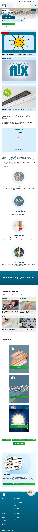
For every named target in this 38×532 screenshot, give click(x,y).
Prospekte (15, 519)
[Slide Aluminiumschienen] (19, 18)
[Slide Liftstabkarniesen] (16, 18)
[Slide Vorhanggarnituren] (22, 18)
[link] (35, 6)
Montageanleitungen (19, 443)
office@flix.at (24, 241)
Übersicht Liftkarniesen (8, 24)
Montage (4, 317)
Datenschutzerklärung (18, 510)
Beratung (4, 298)
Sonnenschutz (6, 14)
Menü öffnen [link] (33, 10)
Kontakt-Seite (6, 439)
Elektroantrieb (10, 159)
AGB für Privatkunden (18, 502)
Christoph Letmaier (10, 530)
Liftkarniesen (12, 157)
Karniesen (5, 10)
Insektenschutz (19, 262)
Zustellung (22, 317)
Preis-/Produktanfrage (18, 439)
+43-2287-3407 (24, 1)
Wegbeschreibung (17, 508)
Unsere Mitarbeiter (31, 439)
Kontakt (15, 507)
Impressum (16, 505)
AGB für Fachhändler (18, 501)
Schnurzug (4, 159)
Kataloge (15, 516)
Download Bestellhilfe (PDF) (19, 484)
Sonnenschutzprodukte (6, 163)
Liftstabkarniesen (27, 156)
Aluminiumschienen (20, 158)
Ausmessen (23, 298)
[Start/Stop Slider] (24, 18)
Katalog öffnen (19, 367)
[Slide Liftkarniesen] (14, 18)
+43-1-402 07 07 (33, 1)
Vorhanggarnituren (7, 12)
